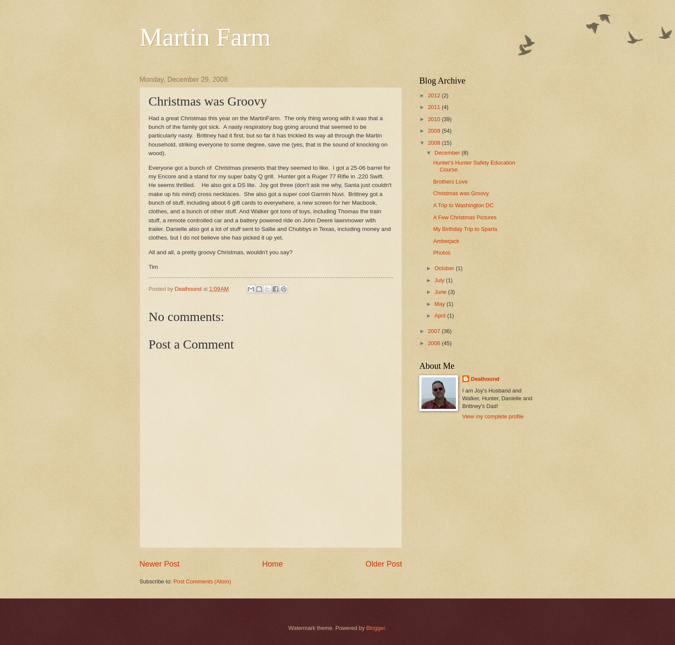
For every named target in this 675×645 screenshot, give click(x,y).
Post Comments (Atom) (202, 581)
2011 (435, 107)
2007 (435, 331)
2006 (435, 343)
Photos (441, 252)
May (440, 304)
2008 (435, 143)
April (440, 315)
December (447, 153)
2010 (435, 119)
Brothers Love (450, 181)
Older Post (383, 564)
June (441, 292)
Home (272, 564)
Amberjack (446, 241)
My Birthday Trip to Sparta (465, 229)
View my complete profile (493, 416)
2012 (435, 95)
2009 (435, 131)
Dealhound (485, 379)
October (444, 268)
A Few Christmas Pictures (464, 217)
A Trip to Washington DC (463, 205)
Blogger (375, 628)
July (440, 280)
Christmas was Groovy (461, 193)
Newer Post (159, 564)
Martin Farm (205, 37)
